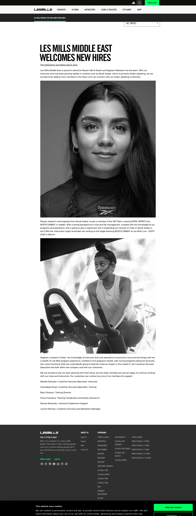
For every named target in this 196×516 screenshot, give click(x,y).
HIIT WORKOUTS (120, 437)
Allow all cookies (173, 493)
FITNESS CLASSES (103, 437)
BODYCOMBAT (102, 449)
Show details (42, 510)
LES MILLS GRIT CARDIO (122, 448)
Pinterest (62, 464)
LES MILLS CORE (103, 470)
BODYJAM (101, 453)
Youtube (54, 464)
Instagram (50, 464)
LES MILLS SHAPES (104, 474)
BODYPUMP (101, 458)
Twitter (41, 464)
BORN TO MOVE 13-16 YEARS (141, 458)
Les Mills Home (43, 9)
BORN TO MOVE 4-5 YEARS (140, 445)
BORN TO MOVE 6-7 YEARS (140, 449)
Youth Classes (137, 437)
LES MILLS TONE (103, 478)
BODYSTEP (101, 462)
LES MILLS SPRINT (120, 460)
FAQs (82, 445)
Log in (57, 459)
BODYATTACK (102, 441)
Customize (173, 501)
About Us (84, 437)
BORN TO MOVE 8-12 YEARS (141, 453)
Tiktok (66, 464)
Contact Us (84, 449)
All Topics (131, 23)
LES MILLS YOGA (103, 482)
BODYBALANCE (102, 445)
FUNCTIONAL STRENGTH (105, 466)
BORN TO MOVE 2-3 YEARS (140, 441)
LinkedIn (58, 464)
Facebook (46, 464)
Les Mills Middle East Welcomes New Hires (50, 18)
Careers (83, 441)
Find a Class (152, 3)
